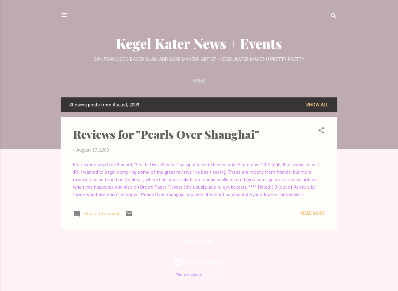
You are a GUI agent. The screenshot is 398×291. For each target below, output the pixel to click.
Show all (317, 105)
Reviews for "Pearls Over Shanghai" (166, 134)
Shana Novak (212, 275)
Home (199, 81)
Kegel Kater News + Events (199, 43)
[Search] (333, 16)
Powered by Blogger (199, 262)
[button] (321, 131)
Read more (312, 213)
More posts (199, 242)
